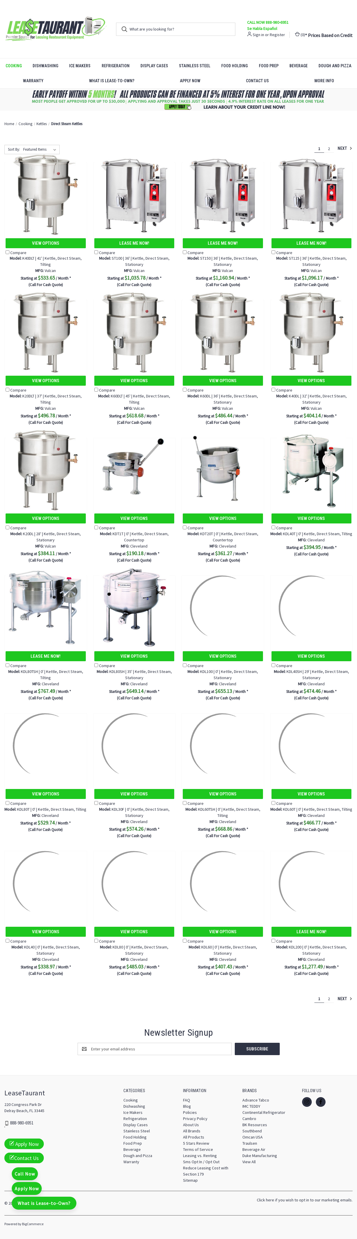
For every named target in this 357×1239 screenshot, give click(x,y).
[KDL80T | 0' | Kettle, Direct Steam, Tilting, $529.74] (46, 745)
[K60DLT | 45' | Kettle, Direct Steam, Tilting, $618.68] (134, 332)
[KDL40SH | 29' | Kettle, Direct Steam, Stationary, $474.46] (311, 608)
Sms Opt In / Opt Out (201, 1161)
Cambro (249, 1118)
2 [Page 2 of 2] (329, 148)
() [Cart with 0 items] (300, 34)
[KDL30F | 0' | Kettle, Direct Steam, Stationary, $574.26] (134, 745)
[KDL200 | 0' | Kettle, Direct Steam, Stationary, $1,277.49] (311, 883)
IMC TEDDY (251, 1106)
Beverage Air (253, 1149)
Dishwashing (45, 65)
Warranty (33, 80)
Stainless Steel (194, 65)
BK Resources (254, 1124)
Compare (16, 252)
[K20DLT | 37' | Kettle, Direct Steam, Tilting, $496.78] (46, 332)
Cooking (14, 65)
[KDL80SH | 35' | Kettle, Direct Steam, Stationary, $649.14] (134, 608)
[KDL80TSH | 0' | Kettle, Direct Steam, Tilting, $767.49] (46, 608)
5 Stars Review (196, 1143)
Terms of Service (198, 1149)
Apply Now (190, 80)
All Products (193, 1137)
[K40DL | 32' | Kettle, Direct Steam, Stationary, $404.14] (311, 332)
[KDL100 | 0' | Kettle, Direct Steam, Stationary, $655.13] (223, 608)
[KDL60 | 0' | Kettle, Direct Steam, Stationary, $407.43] (223, 883)
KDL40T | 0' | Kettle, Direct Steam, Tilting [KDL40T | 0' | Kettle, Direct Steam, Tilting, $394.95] (311, 533)
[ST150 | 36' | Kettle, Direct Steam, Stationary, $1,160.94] (223, 195)
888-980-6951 (21, 1123)
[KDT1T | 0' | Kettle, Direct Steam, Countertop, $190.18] (134, 470)
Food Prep (269, 65)
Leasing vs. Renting (200, 1155)
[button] (178, 100)
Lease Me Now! (134, 243)
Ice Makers (79, 65)
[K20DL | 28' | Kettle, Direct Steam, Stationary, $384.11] (46, 470)
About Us (191, 1124)
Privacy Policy (195, 1118)
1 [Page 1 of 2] (319, 148)
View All (249, 1161)
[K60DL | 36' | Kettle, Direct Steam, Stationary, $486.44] (223, 332)
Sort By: (14, 149)
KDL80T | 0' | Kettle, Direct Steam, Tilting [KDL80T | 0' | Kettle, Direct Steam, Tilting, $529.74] (45, 809)
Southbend (252, 1131)
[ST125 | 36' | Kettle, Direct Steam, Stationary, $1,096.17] (311, 195)
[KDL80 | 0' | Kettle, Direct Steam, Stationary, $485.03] (134, 883)
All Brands (191, 1131)
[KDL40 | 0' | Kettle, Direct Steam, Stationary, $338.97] (46, 883)
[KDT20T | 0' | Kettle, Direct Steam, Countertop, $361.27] (223, 470)
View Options (45, 243)
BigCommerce (32, 1224)
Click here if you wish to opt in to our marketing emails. (305, 1200)
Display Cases (154, 65)
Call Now (25, 1174)
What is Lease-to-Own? (111, 80)
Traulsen (249, 1143)
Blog (187, 1106)
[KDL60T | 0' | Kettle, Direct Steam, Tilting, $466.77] (311, 745)
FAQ (186, 1100)
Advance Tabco (255, 1100)
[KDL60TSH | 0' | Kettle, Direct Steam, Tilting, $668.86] (223, 745)
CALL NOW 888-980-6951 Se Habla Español (268, 25)
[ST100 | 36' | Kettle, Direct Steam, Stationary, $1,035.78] (134, 195)
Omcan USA (252, 1137)
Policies (190, 1112)
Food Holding (234, 65)
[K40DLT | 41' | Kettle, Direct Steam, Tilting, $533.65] (46, 195)
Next (345, 148)
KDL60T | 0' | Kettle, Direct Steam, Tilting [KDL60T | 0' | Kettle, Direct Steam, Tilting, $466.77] (311, 809)
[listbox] (40, 149)
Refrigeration (116, 65)
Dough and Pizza (335, 65)
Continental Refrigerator (263, 1112)
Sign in (258, 34)
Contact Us (257, 80)
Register (277, 34)
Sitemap (190, 1180)
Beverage (298, 65)
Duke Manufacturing (259, 1155)
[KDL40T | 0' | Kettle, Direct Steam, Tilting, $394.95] (311, 470)
